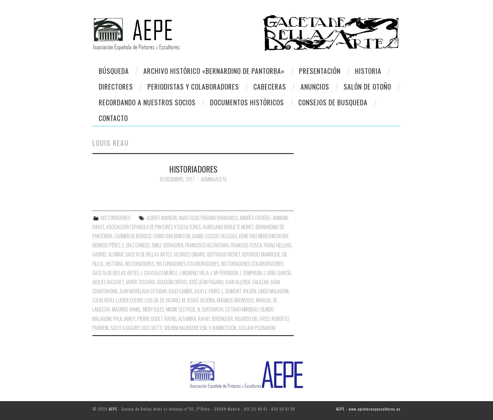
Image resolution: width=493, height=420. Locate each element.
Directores (116, 86)
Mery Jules (153, 309)
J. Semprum (251, 273)
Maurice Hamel (126, 309)
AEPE (113, 409)
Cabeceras (269, 86)
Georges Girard (189, 254)
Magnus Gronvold (235, 300)
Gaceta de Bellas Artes (148, 254)
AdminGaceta (214, 179)
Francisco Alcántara (207, 245)
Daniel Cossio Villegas (214, 236)
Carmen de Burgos (133, 236)
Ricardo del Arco (252, 319)
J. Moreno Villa (194, 273)
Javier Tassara (140, 282)
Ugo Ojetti (151, 328)
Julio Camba (180, 291)
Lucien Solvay (129, 300)
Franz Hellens (277, 245)
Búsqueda (114, 71)
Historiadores (139, 264)
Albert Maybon (162, 218)
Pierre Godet (150, 319)
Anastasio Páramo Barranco (208, 218)
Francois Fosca (246, 245)
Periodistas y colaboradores (193, 86)
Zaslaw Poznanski (256, 328)
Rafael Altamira (180, 319)
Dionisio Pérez (106, 245)
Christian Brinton (171, 236)
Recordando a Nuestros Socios (147, 102)
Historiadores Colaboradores (187, 264)
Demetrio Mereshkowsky (263, 236)
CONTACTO (113, 118)
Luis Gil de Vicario (162, 300)
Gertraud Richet (223, 254)
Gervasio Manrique (261, 254)
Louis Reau (103, 300)
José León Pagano (206, 282)
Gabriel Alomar (108, 254)
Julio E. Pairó (207, 291)
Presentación (320, 71)
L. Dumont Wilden (239, 291)
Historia (368, 71)
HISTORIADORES (193, 169)
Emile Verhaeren (167, 245)
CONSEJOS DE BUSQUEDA (333, 102)
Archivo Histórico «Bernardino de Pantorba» (214, 71)
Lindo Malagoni (273, 291)
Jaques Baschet (108, 282)
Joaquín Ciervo (172, 282)
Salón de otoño (367, 86)
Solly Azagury (124, 328)
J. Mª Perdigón (224, 273)
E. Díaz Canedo (136, 245)
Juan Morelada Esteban (143, 291)
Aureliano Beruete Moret (228, 227)
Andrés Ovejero (255, 218)
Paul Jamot (124, 319)
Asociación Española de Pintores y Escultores (153, 227)
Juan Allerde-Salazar (247, 282)
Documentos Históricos (247, 102)
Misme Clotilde (181, 309)
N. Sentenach (210, 309)
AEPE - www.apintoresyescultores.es (368, 409)
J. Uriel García (277, 273)
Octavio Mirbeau (241, 309)
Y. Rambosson (222, 328)
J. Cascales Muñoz (159, 273)
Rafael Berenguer (215, 319)
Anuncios (315, 86)
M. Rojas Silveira (198, 300)
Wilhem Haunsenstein (185, 328)
